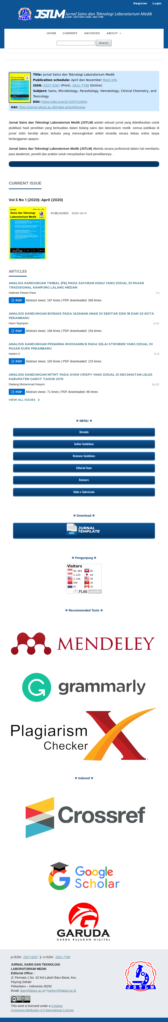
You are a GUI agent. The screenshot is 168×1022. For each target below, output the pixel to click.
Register (140, 3)
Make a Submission (84, 491)
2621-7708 (80, 85)
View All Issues (22, 399)
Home (51, 33)
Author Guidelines (84, 443)
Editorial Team (84, 467)
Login (156, 3)
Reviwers (84, 479)
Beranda (83, 432)
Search (103, 42)
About (113, 33)
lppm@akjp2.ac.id (32, 990)
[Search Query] (76, 43)
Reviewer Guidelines (84, 455)
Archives (92, 33)
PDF (18, 300)
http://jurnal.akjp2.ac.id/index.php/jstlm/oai (52, 107)
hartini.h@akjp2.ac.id (61, 990)
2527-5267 (51, 85)
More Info (110, 80)
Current (70, 33)
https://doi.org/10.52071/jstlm (64, 102)
